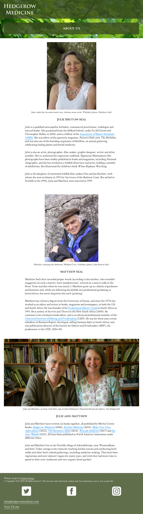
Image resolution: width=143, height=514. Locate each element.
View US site (11, 507)
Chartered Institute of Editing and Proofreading (51, 318)
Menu (136, 9)
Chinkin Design (27, 478)
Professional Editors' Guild (82, 308)
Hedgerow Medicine (22, 9)
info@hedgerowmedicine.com (21, 502)
